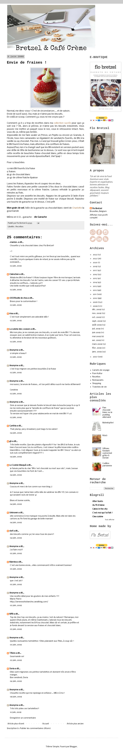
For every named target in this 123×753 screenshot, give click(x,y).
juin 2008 (96, 332)
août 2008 (97, 325)
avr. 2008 (96, 340)
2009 (95, 302)
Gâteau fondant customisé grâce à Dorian (107, 453)
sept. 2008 (97, 321)
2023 (95, 255)
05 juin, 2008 (16, 553)
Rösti (104, 435)
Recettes (19, 227)
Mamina (13, 562)
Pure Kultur (97, 373)
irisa (11, 313)
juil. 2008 (96, 329)
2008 (95, 306)
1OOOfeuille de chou (18, 298)
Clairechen (14, 274)
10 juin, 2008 (15, 712)
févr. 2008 (97, 348)
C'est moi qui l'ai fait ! (102, 513)
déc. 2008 (96, 309)
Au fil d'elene (98, 505)
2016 (95, 274)
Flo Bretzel (97, 208)
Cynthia (12, 426)
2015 (95, 278)
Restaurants (97, 380)
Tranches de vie (99, 387)
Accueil (45, 724)
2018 (95, 266)
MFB (11, 614)
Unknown (13, 513)
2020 (95, 262)
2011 (95, 294)
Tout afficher (109, 520)
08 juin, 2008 (16, 697)
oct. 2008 (96, 317)
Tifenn (12, 653)
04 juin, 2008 (16, 433)
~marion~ (13, 242)
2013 (95, 286)
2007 (95, 357)
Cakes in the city (100, 509)
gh (10, 441)
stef (11, 531)
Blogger (73, 746)
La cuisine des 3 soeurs (19, 329)
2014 (95, 282)
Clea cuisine (97, 516)
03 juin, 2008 (16, 266)
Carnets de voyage (100, 370)
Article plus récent (16, 724)
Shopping (96, 383)
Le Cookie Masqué (17, 465)
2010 (95, 298)
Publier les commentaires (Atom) (35, 728)
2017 (95, 270)
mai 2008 (96, 336)
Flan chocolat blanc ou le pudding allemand (107, 412)
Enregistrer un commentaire (23, 718)
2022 (95, 258)
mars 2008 (97, 344)
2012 (95, 290)
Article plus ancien (75, 724)
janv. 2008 (97, 352)
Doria (11, 668)
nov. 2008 (97, 313)
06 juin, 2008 (16, 681)
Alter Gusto (97, 501)
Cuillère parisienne (107, 464)
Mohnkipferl (108, 423)
